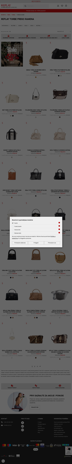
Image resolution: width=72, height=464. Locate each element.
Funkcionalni (17, 226)
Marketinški (17, 233)
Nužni (16, 223)
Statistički (17, 230)
